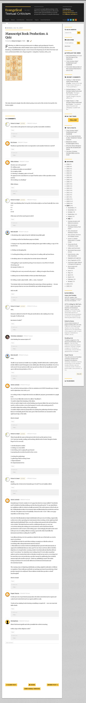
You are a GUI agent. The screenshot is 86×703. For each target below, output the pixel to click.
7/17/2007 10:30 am (32, 306)
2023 (68, 171)
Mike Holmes (15, 161)
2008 (68, 203)
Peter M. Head (67, 11)
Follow (73, 120)
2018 (67, 181)
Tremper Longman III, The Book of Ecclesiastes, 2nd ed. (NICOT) (73, 341)
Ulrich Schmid (15, 385)
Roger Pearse (15, 593)
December (71, 207)
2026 (68, 164)
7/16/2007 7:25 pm (22, 142)
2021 (67, 175)
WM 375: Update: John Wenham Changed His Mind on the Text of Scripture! (73, 299)
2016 (67, 186)
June (69, 270)
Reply (12, 130)
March (70, 277)
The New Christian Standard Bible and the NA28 (73, 153)
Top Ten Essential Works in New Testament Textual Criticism (74, 137)
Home (7, 20)
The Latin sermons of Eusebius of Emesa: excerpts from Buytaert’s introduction (73, 358)
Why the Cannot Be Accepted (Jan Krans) (73, 147)
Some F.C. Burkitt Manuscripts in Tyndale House (74, 240)
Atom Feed (67, 46)
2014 (67, 190)
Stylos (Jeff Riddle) (70, 295)
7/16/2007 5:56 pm (32, 123)
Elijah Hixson (70, 101)
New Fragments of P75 (74, 260)
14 (28, 41)
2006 (68, 284)
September (71, 214)
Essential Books (45, 20)
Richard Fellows (71, 89)
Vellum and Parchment (74, 248)
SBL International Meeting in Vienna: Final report (74, 226)
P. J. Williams (66, 14)
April (69, 275)
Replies (15, 133)
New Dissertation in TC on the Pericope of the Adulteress (74, 57)
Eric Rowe (14, 142)
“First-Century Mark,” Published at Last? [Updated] (72, 62)
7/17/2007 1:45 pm (28, 336)
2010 (68, 199)
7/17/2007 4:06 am (23, 231)
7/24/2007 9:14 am (25, 593)
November (71, 210)
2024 (68, 168)
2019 (67, 179)
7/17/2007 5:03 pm (23, 355)
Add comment (9, 642)
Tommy (68, 80)
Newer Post (53, 685)
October (70, 212)
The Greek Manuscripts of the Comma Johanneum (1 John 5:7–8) (73, 68)
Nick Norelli (14, 231)
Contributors (20, 20)
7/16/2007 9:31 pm (32, 199)
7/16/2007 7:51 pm (24, 161)
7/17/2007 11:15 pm (31, 478)
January (70, 281)
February (70, 279)
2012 (67, 194)
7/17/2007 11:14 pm (31, 433)
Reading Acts (69, 338)
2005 (68, 286)
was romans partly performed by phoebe (73, 81)
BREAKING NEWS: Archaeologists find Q (72, 142)
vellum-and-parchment (41, 45)
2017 (67, 184)
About (13, 20)
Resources (29, 20)
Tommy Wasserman (69, 12)
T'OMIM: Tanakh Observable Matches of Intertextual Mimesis (72, 307)
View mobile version (32, 688)
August (70, 216)
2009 (68, 201)
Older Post (11, 685)
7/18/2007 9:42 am (25, 499)
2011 (67, 197)
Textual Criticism (18, 11)
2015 (67, 188)
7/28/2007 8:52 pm (24, 621)
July (69, 218)
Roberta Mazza (69, 321)
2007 (68, 205)
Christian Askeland (16, 336)
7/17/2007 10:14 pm (25, 384)
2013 (67, 192)
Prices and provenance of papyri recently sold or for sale (73, 323)
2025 (68, 166)
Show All (79, 374)
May (69, 272)
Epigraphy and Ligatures (74, 258)
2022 (68, 173)
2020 (68, 177)
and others (74, 14)
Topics (37, 20)
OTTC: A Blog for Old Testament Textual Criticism (73, 304)
